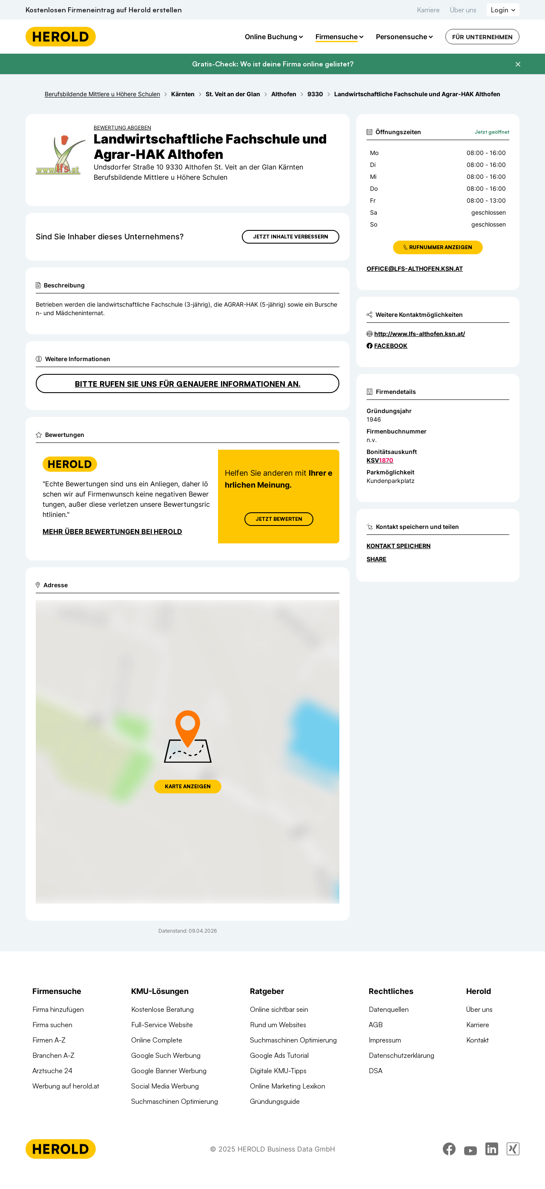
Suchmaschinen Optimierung (174, 1101)
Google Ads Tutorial (279, 1055)
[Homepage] (61, 36)
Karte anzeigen (188, 786)
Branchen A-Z (53, 1055)
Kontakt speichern (398, 545)
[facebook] (449, 1165)
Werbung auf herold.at (65, 1086)
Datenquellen (389, 1009)
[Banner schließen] (518, 64)
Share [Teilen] (377, 559)
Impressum (385, 1040)
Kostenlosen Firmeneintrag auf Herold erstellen (104, 10)
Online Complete (156, 1040)
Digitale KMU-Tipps (278, 1070)
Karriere (428, 10)
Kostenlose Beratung (162, 1009)
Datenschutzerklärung (401, 1055)
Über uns (463, 10)
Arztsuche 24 (52, 1070)
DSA (375, 1070)
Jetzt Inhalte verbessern (290, 236)
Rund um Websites (278, 1024)
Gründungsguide (275, 1101)
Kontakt (477, 1040)
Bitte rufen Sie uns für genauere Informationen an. (188, 383)
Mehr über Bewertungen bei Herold (112, 531)
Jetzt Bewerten (278, 519)
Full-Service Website (162, 1024)
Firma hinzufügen (58, 1009)
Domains (144, 1116)
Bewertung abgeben (122, 127)
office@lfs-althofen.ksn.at (415, 268)
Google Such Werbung (166, 1055)
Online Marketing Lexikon (287, 1086)
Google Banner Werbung (169, 1070)
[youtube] (470, 1165)
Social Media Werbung (165, 1086)
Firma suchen (52, 1024)
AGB (376, 1024)
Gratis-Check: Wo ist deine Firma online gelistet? (272, 64)
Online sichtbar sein (279, 1009)
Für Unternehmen (482, 36)
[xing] (513, 1165)
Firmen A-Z (49, 1040)
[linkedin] (491, 1165)
